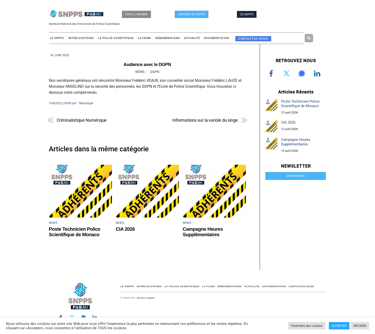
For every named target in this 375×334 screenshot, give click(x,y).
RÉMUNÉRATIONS (167, 38)
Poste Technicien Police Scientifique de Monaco (74, 231)
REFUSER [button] (359, 326)
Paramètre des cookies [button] (306, 326)
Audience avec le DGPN (147, 64)
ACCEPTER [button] (339, 326)
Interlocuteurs (81, 38)
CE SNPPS (247, 14)
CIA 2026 (125, 229)
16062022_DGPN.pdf (62, 103)
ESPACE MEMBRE (136, 14)
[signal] (302, 73)
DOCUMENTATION (216, 38)
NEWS (139, 72)
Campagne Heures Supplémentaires (203, 231)
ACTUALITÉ (192, 38)
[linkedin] (318, 73)
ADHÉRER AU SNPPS (191, 14)
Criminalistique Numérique (82, 120)
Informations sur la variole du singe (205, 120)
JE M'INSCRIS (295, 176)
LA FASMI (144, 38)
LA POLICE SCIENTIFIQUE (116, 38)
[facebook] (272, 73)
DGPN (154, 72)
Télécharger (85, 103)
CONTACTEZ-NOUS (253, 38)
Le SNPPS (57, 38)
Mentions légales (145, 297)
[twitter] (287, 73)
